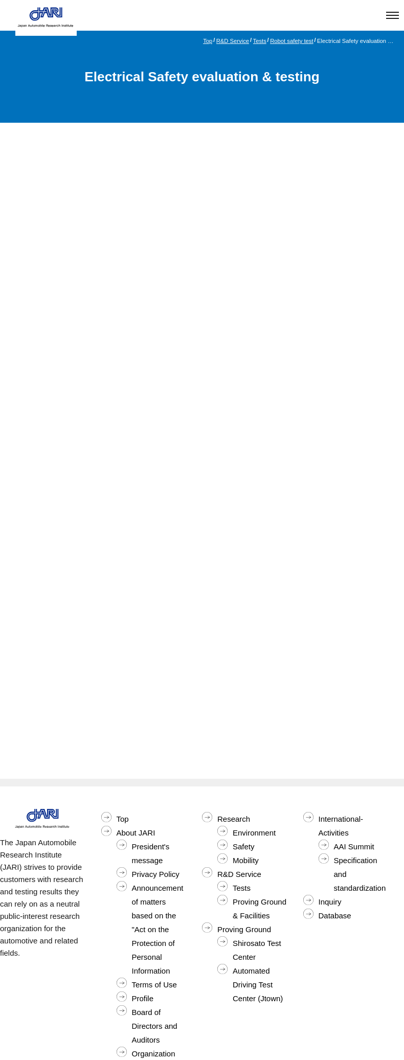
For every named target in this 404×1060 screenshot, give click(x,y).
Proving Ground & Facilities (259, 908)
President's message (151, 853)
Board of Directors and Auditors (154, 1026)
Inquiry (330, 901)
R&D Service (232, 41)
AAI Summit (354, 846)
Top (207, 41)
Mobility (246, 860)
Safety (244, 846)
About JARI (136, 832)
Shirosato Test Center (257, 950)
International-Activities (341, 826)
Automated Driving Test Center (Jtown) (258, 984)
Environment (254, 832)
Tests (259, 41)
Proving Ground (244, 929)
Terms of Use (154, 984)
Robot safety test (291, 41)
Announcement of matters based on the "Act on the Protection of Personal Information (158, 929)
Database (335, 915)
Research (233, 819)
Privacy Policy (155, 874)
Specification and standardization (360, 874)
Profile (143, 998)
